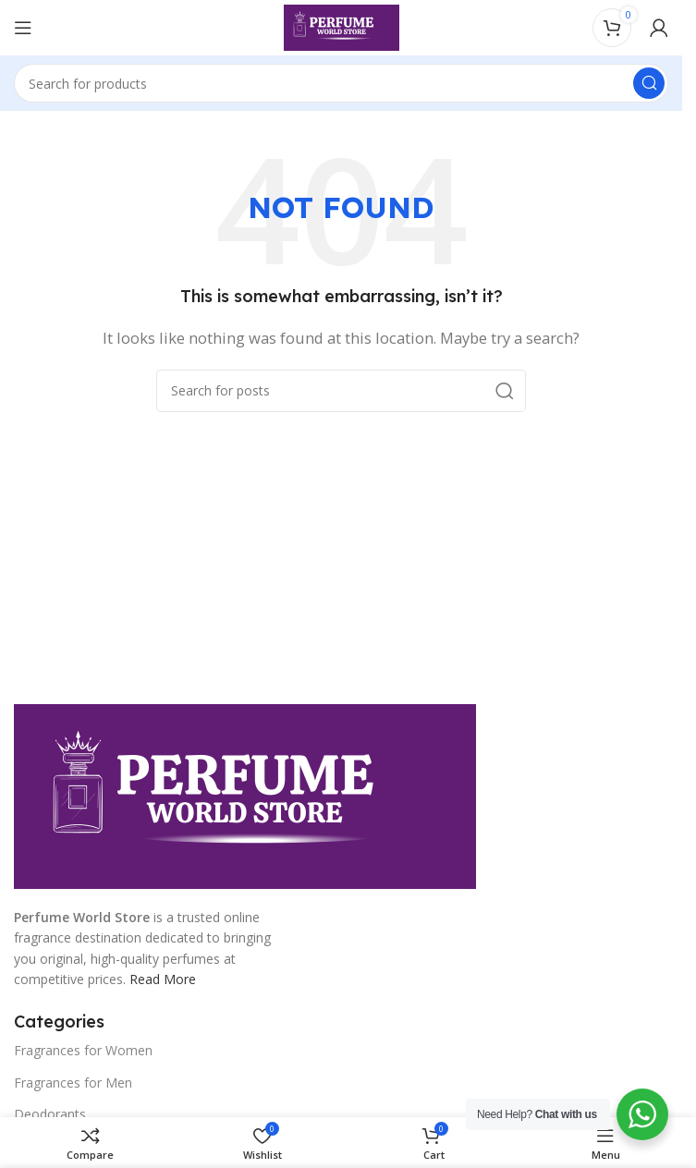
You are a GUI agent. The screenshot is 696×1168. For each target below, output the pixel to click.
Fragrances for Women (83, 1050)
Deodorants (50, 1114)
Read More (162, 979)
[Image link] (245, 794)
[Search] (341, 83)
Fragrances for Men (73, 1082)
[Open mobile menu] (23, 27)
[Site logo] (341, 26)
